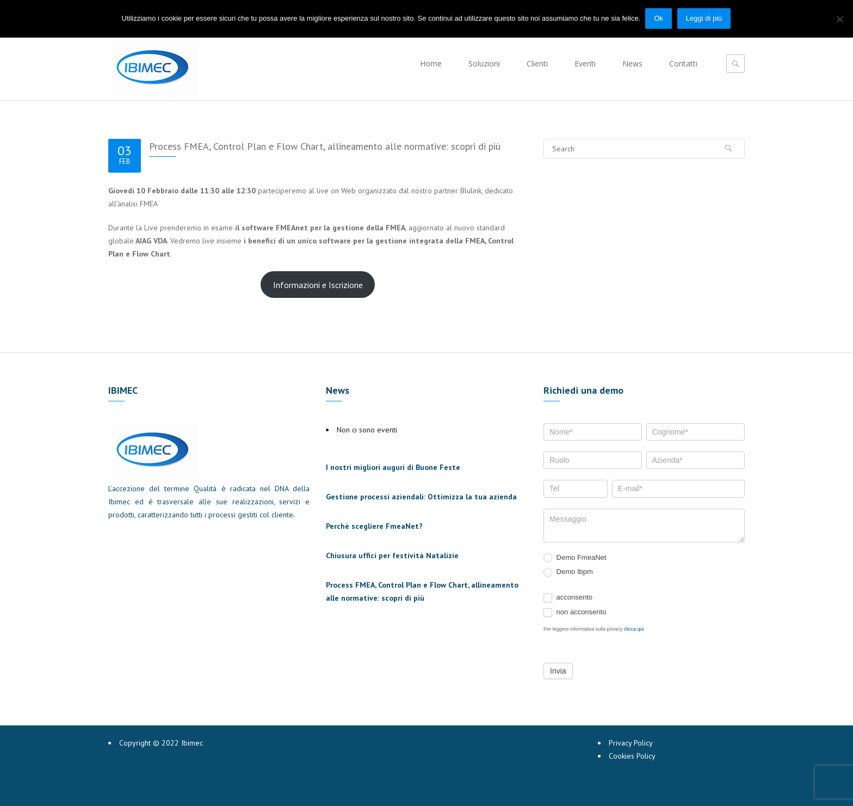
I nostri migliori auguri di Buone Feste (393, 467)
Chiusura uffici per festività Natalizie (392, 555)
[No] (839, 18)
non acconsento (574, 612)
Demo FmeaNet (574, 558)
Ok (659, 18)
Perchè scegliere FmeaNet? (374, 526)
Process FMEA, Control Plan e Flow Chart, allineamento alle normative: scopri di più (324, 146)
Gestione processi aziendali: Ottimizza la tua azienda (421, 497)
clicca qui (634, 629)
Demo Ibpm (568, 572)
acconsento (567, 597)
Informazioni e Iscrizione (318, 284)
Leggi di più (705, 18)
